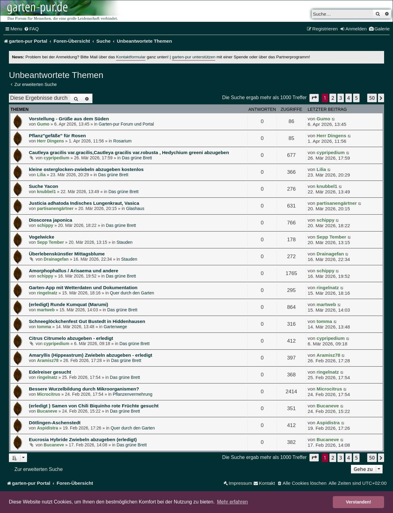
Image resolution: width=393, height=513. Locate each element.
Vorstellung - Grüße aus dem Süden (69, 118)
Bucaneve (47, 411)
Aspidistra (47, 428)
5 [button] (356, 98)
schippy (45, 225)
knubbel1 (46, 191)
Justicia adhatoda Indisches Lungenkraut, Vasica (84, 203)
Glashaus (135, 208)
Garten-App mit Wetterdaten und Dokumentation (83, 287)
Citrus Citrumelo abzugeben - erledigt (71, 338)
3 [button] (340, 98)
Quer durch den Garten (132, 292)
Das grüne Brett (137, 157)
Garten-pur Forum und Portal (126, 124)
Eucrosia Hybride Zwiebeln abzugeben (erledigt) (83, 439)
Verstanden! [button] (358, 501)
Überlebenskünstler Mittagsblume (67, 253)
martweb (46, 309)
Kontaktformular (131, 57)
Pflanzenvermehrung (132, 394)
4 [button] (348, 98)
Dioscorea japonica (50, 220)
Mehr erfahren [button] (232, 501)
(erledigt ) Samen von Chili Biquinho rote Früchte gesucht (93, 405)
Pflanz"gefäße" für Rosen (57, 135)
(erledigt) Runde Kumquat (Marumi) (68, 304)
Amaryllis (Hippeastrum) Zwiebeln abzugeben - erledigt (90, 355)
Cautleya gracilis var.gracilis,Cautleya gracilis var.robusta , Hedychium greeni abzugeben (129, 152)
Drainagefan (56, 259)
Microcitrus (48, 394)
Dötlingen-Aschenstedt (54, 422)
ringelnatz (47, 292)
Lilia (41, 174)
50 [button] (372, 98)
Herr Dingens (50, 140)
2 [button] (332, 98)
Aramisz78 (47, 360)
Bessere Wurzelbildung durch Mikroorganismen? (84, 388)
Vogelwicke (41, 236)
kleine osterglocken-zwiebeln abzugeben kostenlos (86, 169)
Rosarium (122, 140)
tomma (44, 326)
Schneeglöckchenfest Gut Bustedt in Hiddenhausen (87, 321)
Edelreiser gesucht (50, 372)
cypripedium (56, 157)
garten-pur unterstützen (193, 57)
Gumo (43, 124)
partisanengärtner (55, 208)
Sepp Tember (50, 242)
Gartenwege (115, 326)
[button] (314, 98)
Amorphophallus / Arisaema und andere (73, 270)
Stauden (124, 242)
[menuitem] (31, 29)
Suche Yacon (43, 186)
